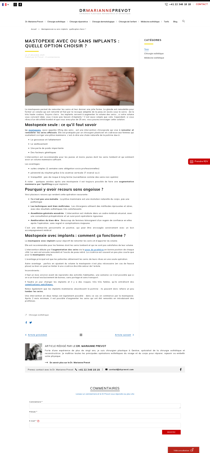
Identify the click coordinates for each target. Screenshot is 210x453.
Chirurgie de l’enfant (128, 21)
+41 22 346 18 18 (180, 4)
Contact (202, 4)
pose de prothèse (94, 249)
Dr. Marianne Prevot (34, 21)
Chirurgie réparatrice (79, 21)
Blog (175, 21)
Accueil (34, 29)
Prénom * (33, 412)
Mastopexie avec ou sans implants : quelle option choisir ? (63, 29)
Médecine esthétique (150, 21)
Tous (146, 49)
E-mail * (34, 421)
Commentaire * (35, 402)
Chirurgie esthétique (56, 21)
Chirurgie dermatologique (103, 21)
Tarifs (166, 21)
